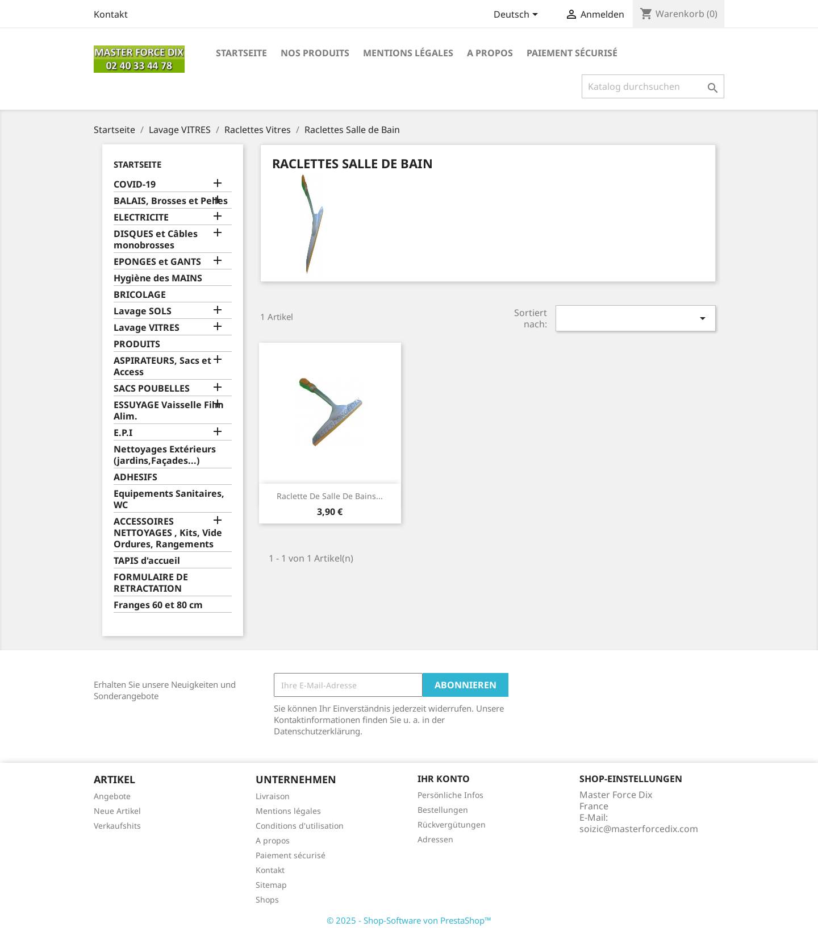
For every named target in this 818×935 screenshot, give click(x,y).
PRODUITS (137, 344)
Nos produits (315, 53)
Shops (267, 899)
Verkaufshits (117, 825)
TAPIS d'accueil (147, 561)
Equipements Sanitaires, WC (169, 499)
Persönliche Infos (450, 794)
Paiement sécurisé (572, 53)
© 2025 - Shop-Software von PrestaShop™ (409, 920)
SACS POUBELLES (152, 388)
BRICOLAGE (140, 295)
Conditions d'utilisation (300, 825)
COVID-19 (135, 184)
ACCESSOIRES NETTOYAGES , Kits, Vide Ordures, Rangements (168, 533)
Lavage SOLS (143, 311)
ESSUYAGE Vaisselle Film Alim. (169, 410)
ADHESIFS (135, 477)
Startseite (241, 53)
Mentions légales (408, 53)
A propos (490, 53)
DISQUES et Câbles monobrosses (156, 239)
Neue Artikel (117, 810)
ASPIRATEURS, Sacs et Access (162, 366)
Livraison (273, 796)
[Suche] (653, 86)
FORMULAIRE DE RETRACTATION (151, 583)
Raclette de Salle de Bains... (330, 496)
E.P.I (123, 433)
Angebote (112, 796)
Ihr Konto (444, 778)
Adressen (435, 839)
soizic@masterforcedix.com (638, 828)
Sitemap (271, 884)
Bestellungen (443, 809)
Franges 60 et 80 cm (158, 605)
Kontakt (111, 14)
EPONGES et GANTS (157, 262)
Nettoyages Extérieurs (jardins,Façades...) (165, 455)
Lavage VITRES (147, 328)
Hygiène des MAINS (158, 278)
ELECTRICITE (141, 217)
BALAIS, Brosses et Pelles (171, 201)
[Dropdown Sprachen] (518, 15)
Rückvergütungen (452, 824)
